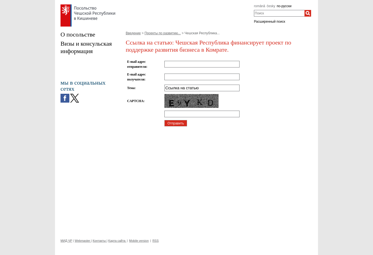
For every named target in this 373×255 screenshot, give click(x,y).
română (259, 6)
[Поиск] (307, 13)
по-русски (284, 6)
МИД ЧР (66, 240)
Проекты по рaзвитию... (163, 33)
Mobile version (139, 240)
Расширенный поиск (269, 21)
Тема (131, 88)
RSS (156, 240)
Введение (133, 33)
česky (271, 6)
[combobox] (279, 13)
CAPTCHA (135, 101)
